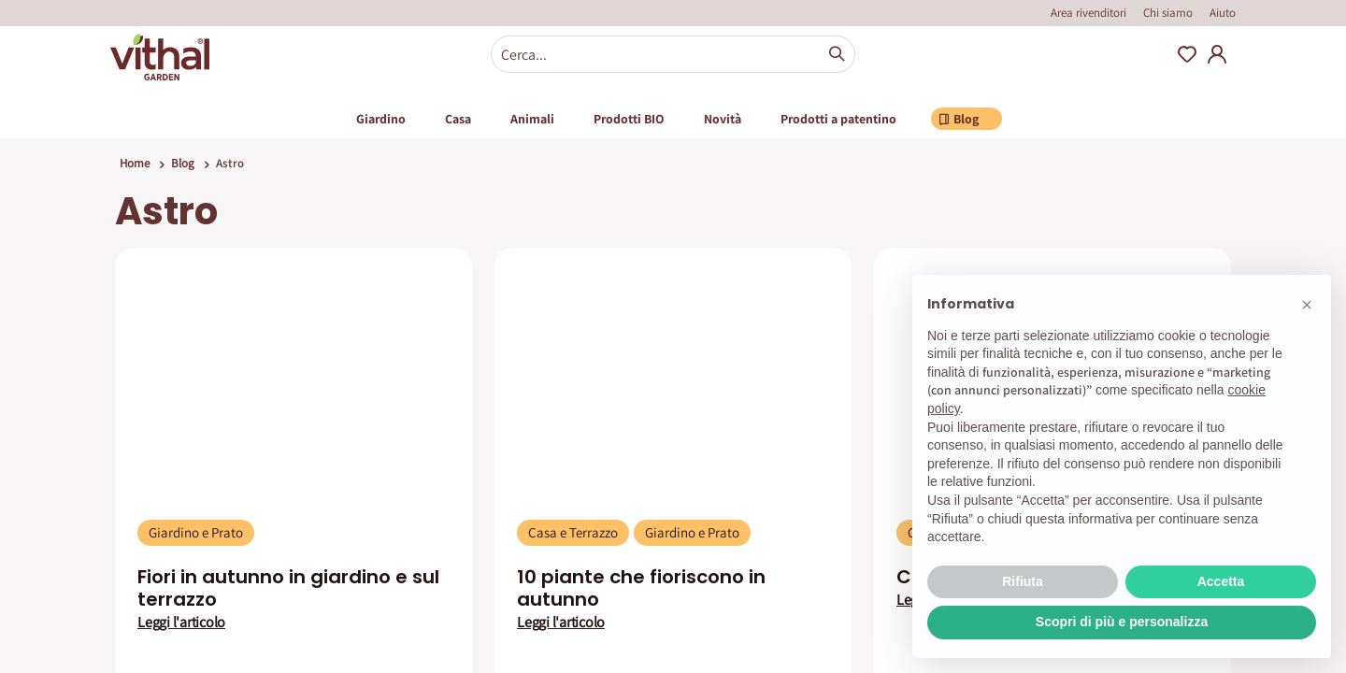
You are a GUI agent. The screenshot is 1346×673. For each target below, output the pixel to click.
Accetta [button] (1221, 581)
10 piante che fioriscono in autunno (641, 588)
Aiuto (1223, 13)
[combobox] (673, 54)
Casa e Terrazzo (573, 532)
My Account (1217, 54)
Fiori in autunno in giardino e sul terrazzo (288, 588)
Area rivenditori (1088, 13)
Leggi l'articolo (181, 622)
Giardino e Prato (196, 532)
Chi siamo (1168, 13)
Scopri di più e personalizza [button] (1122, 621)
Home (135, 163)
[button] (1307, 305)
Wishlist (1187, 54)
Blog (182, 163)
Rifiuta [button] (1022, 581)
